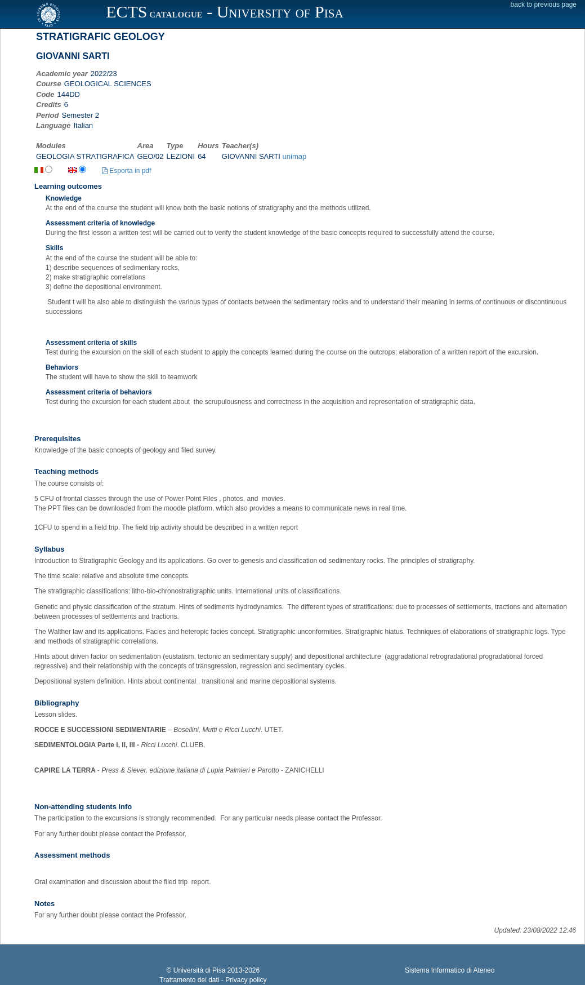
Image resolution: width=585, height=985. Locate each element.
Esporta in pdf (126, 171)
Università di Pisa (199, 970)
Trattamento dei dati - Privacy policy (212, 980)
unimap (295, 156)
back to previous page (544, 4)
